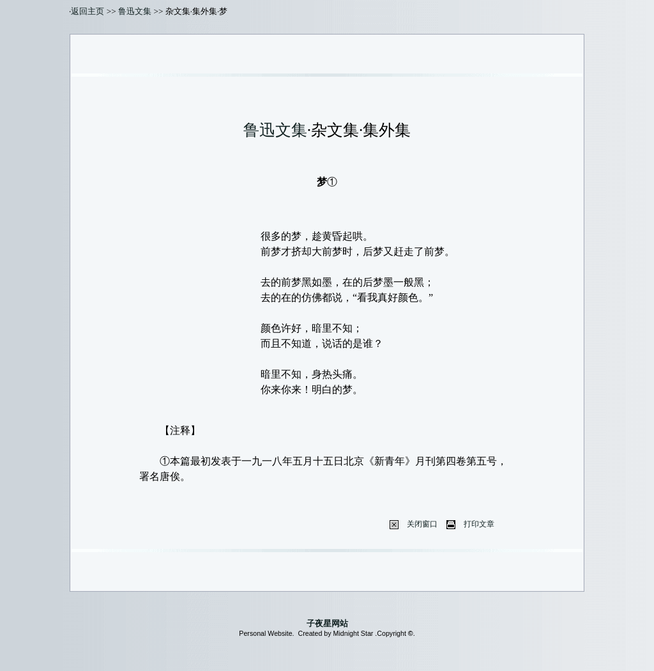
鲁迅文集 (134, 11)
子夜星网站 (327, 623)
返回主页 (87, 11)
